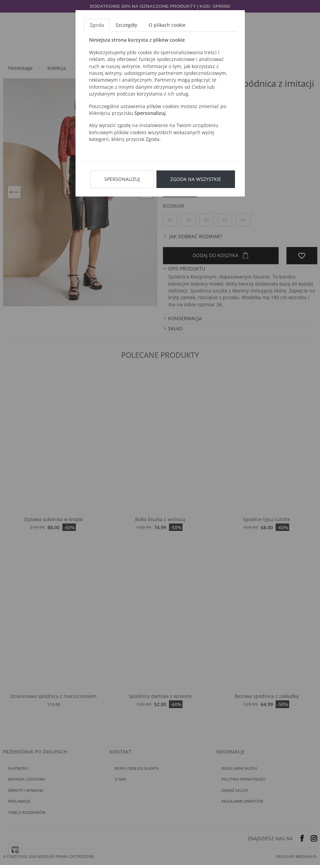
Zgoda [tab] (97, 25)
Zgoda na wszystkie (195, 179)
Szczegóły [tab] (126, 25)
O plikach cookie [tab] (167, 25)
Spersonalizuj (122, 179)
